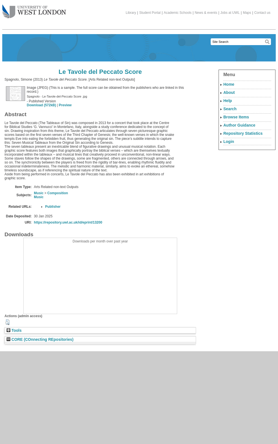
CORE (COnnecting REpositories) (40, 339)
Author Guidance (239, 125)
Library (131, 13)
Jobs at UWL (230, 13)
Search (230, 109)
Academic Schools (178, 13)
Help (227, 100)
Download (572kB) (41, 105)
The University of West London (34, 9)
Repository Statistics (243, 133)
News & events (206, 13)
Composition (57, 193)
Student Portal (150, 13)
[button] (7, 322)
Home (228, 84)
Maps (247, 13)
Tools (14, 330)
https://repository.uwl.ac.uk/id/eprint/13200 (68, 222)
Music (38, 193)
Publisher (53, 207)
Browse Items (236, 117)
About (229, 92)
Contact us (262, 13)
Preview (65, 105)
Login (228, 141)
